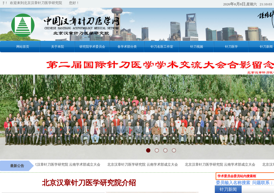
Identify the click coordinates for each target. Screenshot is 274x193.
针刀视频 (196, 47)
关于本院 (57, 47)
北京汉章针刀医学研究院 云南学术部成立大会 (66, 164)
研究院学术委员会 (92, 47)
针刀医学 (231, 47)
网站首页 (22, 47)
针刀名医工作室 (162, 47)
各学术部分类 (127, 47)
